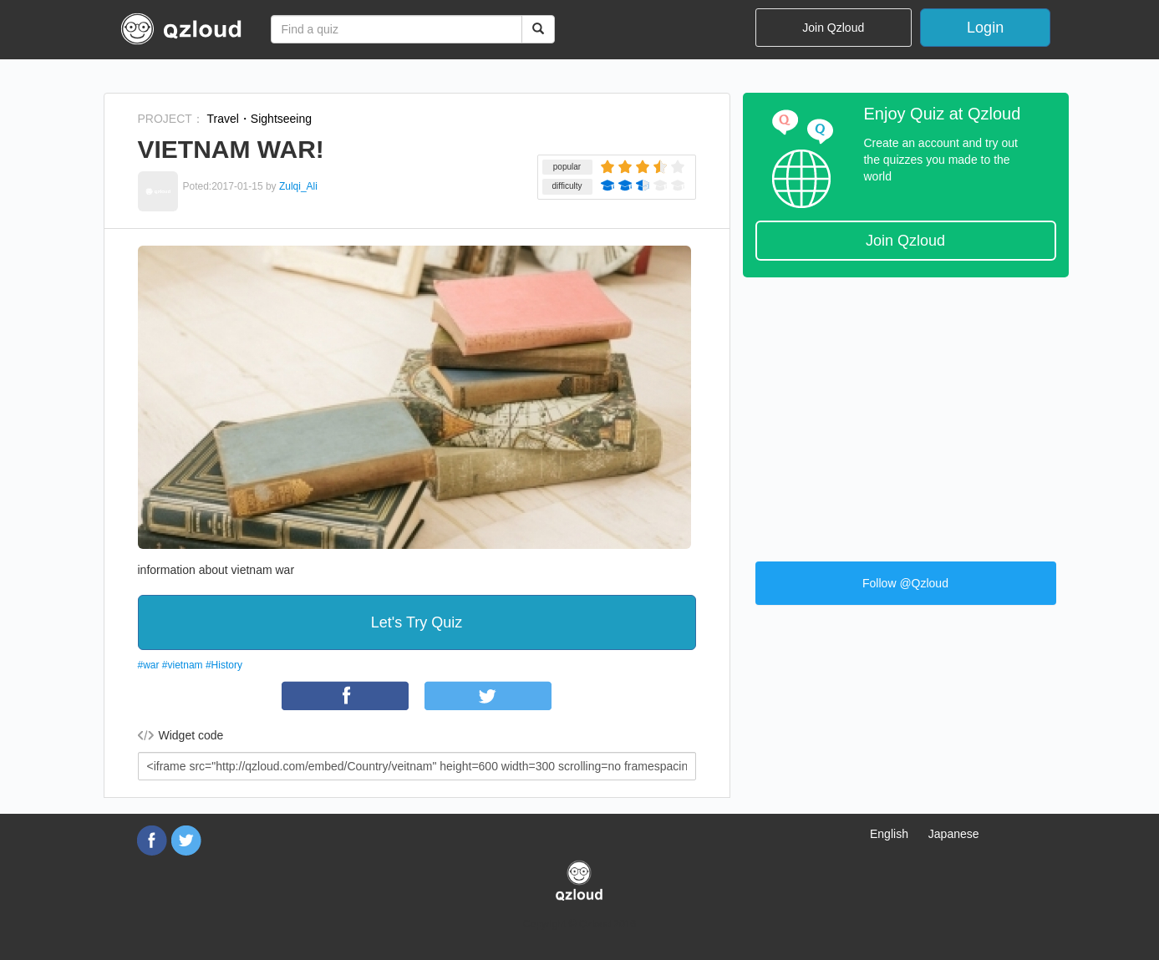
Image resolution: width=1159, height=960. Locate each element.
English (889, 834)
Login (985, 27)
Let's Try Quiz (416, 622)
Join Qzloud (833, 27)
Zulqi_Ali (298, 186)
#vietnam (182, 665)
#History (224, 665)
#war (149, 665)
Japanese (953, 834)
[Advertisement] (905, 411)
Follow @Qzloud (905, 583)
